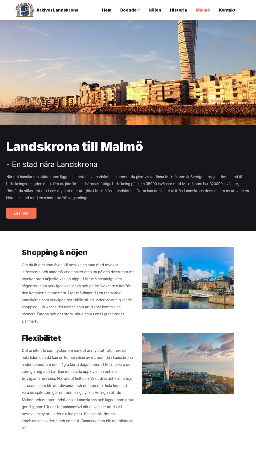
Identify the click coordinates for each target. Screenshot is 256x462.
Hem (107, 10)
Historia (178, 10)
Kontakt (227, 10)
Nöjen (154, 10)
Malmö (203, 10)
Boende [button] (128, 10)
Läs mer (21, 213)
